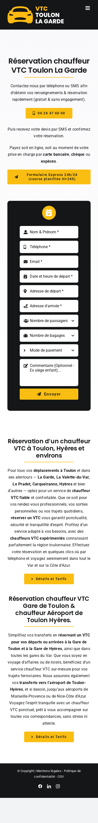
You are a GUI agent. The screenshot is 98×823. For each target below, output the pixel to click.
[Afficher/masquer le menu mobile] (88, 8)
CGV (61, 776)
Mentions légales (48, 771)
